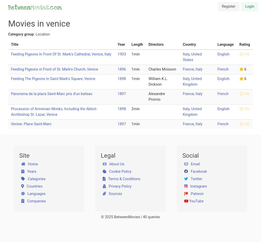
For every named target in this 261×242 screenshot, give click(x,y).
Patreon (194, 194)
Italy (186, 54)
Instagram (195, 186)
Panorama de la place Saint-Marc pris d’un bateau (51, 94)
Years (28, 171)
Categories (33, 179)
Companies (33, 201)
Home (29, 164)
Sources (112, 194)
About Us (113, 164)
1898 (122, 79)
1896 (122, 69)
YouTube (194, 201)
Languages (33, 194)
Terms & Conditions (121, 179)
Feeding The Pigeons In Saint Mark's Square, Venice (53, 79)
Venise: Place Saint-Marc (31, 124)
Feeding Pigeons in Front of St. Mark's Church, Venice (54, 69)
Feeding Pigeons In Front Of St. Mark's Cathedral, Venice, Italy (61, 54)
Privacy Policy (117, 186)
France (188, 69)
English (223, 54)
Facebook (195, 171)
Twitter (193, 179)
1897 (122, 94)
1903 (122, 54)
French (223, 69)
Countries (32, 186)
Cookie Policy (117, 171)
